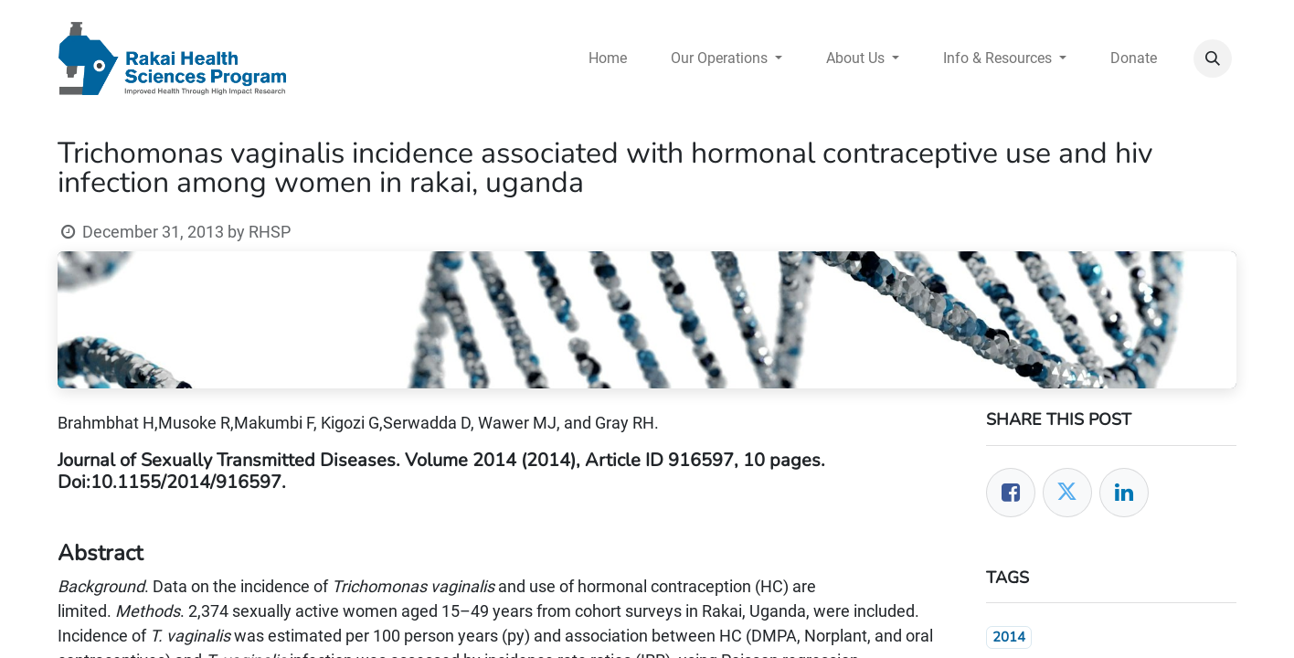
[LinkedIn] (1124, 492)
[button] (1212, 58)
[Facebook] (1010, 492)
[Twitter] (1067, 492)
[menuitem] (608, 58)
